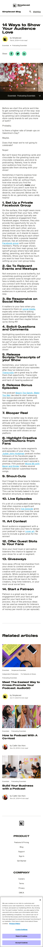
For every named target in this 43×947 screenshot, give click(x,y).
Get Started (21, 861)
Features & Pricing (21, 842)
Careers (21, 879)
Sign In (21, 856)
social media (28, 309)
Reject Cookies (21, 936)
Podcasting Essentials (19, 45)
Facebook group (10, 243)
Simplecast (16, 38)
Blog (21, 847)
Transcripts (8, 372)
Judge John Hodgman (13, 453)
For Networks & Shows (28, 674)
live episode (27, 508)
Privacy (22, 888)
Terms (21, 883)
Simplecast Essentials (18, 670)
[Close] (40, 899)
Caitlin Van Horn (18, 746)
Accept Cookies (21, 943)
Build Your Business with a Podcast (17, 787)
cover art (29, 531)
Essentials (5, 45)
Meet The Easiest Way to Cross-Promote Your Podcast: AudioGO (21, 684)
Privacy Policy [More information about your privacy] (14, 923)
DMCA (21, 893)
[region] (21, 922)
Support (21, 852)
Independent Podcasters (10, 674)
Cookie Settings (21, 929)
